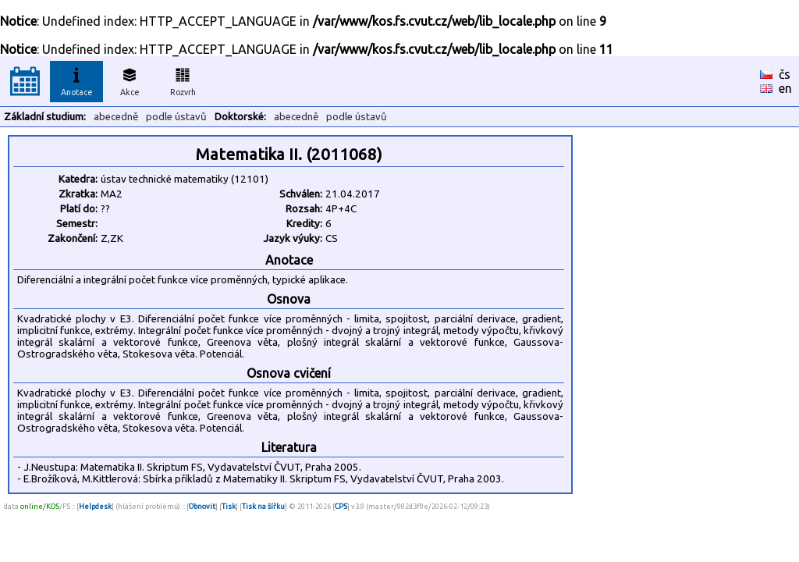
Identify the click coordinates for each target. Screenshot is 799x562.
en (785, 88)
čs (784, 74)
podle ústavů (176, 117)
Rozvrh (183, 79)
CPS (341, 506)
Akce (129, 79)
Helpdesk (95, 506)
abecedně (116, 117)
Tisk (229, 506)
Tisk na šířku (263, 506)
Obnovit (202, 506)
